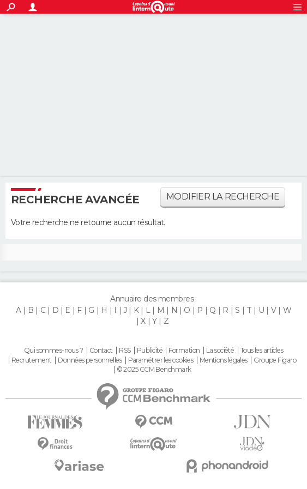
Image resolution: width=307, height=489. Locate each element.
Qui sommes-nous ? (53, 350)
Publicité (149, 350)
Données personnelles (90, 360)
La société (220, 350)
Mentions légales (224, 360)
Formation (184, 350)
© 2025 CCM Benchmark (154, 369)
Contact (101, 350)
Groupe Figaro (275, 360)
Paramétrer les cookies (161, 360)
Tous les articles (261, 350)
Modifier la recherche (222, 196)
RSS (124, 350)
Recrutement (31, 360)
